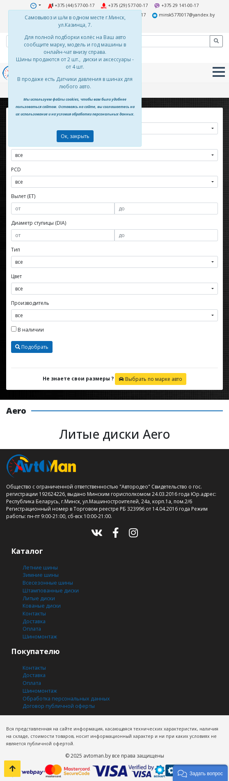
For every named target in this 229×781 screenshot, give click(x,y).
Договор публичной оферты (58, 699)
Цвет (16, 275)
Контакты (34, 609)
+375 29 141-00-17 (175, 5)
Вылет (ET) (23, 194)
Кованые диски (41, 602)
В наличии (27, 328)
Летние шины (39, 565)
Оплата (31, 624)
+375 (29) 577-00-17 (124, 5)
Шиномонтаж (40, 632)
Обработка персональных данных (65, 692)
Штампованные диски (50, 587)
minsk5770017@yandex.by (181, 15)
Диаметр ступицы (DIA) (38, 221)
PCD (16, 168)
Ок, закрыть (75, 136)
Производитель (30, 301)
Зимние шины (40, 572)
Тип (15, 248)
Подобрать (31, 345)
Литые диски (38, 595)
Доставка (34, 617)
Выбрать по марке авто (150, 377)
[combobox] (114, 154)
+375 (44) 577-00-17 (71, 5)
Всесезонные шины (47, 580)
